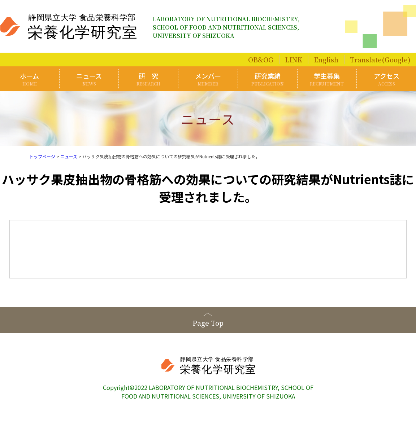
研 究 (148, 79)
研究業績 (267, 79)
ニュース (89, 79)
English (326, 59)
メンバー (208, 79)
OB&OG (260, 59)
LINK (293, 59)
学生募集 (327, 79)
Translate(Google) (380, 59)
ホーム (29, 79)
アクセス (386, 79)
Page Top (208, 323)
